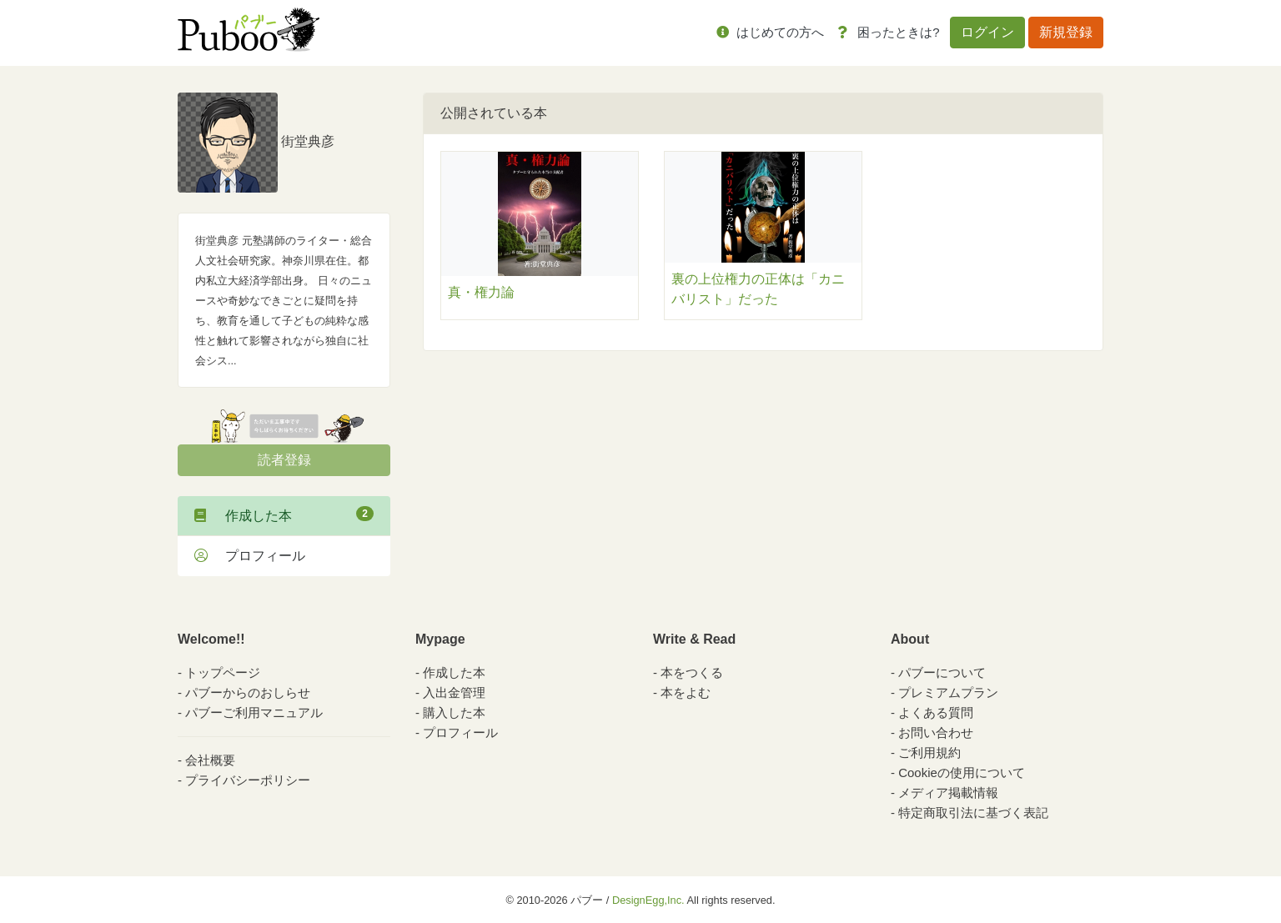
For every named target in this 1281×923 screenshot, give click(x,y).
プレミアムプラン (948, 692)
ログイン (987, 32)
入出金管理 (454, 692)
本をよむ (686, 692)
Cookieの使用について (961, 772)
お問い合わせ (935, 732)
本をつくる (692, 672)
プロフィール (249, 556)
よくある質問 (935, 712)
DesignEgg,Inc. (648, 900)
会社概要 (210, 760)
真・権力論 (481, 292)
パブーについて (942, 672)
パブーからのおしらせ (247, 692)
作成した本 (284, 514)
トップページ (222, 672)
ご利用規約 (929, 752)
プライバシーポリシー (247, 780)
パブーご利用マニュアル (254, 712)
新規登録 (1066, 32)
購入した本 (454, 712)
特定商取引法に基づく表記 (973, 812)
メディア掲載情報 (948, 792)
